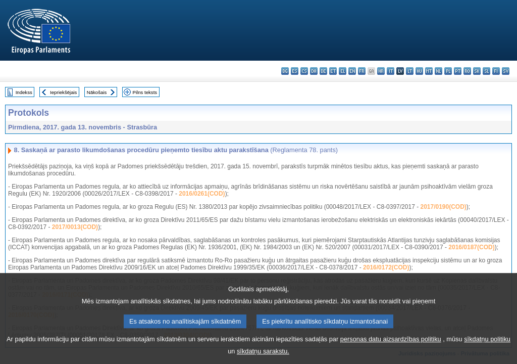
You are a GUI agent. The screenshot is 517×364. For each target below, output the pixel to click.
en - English (352, 71)
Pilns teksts (145, 92)
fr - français (362, 71)
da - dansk (314, 71)
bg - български (285, 71)
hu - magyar (419, 71)
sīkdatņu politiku (487, 346)
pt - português (457, 71)
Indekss (24, 92)
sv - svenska (505, 71)
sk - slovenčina (477, 71)
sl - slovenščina (486, 71)
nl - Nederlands (438, 71)
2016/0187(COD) (471, 247)
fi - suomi (496, 71)
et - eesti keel (333, 71)
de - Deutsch (323, 71)
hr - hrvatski (381, 71)
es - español (294, 71)
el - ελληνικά (342, 71)
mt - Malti (429, 71)
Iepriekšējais (63, 92)
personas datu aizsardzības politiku (390, 346)
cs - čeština (304, 71)
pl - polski (448, 71)
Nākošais (97, 92)
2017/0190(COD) (443, 206)
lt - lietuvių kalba (409, 71)
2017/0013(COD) (75, 227)
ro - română (467, 71)
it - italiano (390, 71)
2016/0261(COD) (202, 193)
